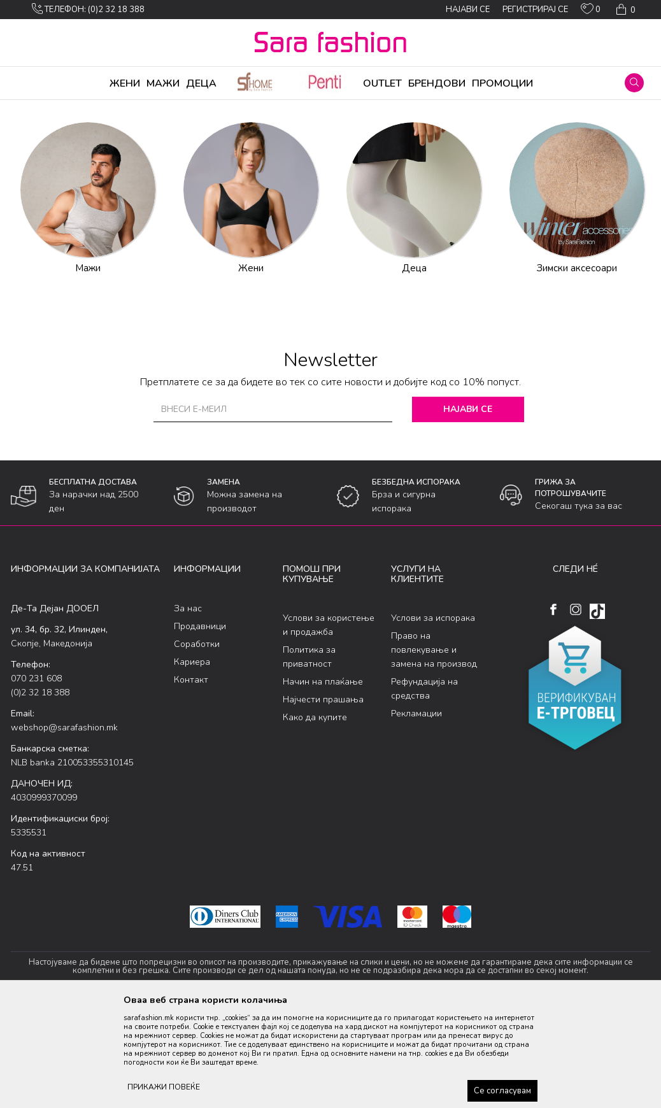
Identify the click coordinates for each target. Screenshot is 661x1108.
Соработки (197, 744)
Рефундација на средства (424, 789)
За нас (188, 708)
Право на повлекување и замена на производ (434, 750)
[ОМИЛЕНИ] (591, 11)
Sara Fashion (34, 108)
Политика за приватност (309, 757)
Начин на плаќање (323, 782)
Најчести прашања (323, 799)
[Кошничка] (624, 9)
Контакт (191, 780)
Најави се (470, 509)
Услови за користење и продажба (328, 725)
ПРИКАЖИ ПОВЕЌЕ (163, 1087)
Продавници (200, 726)
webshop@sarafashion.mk (64, 827)
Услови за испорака (433, 718)
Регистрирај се (535, 9)
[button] (634, 82)
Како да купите (315, 817)
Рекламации (416, 813)
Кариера (192, 762)
